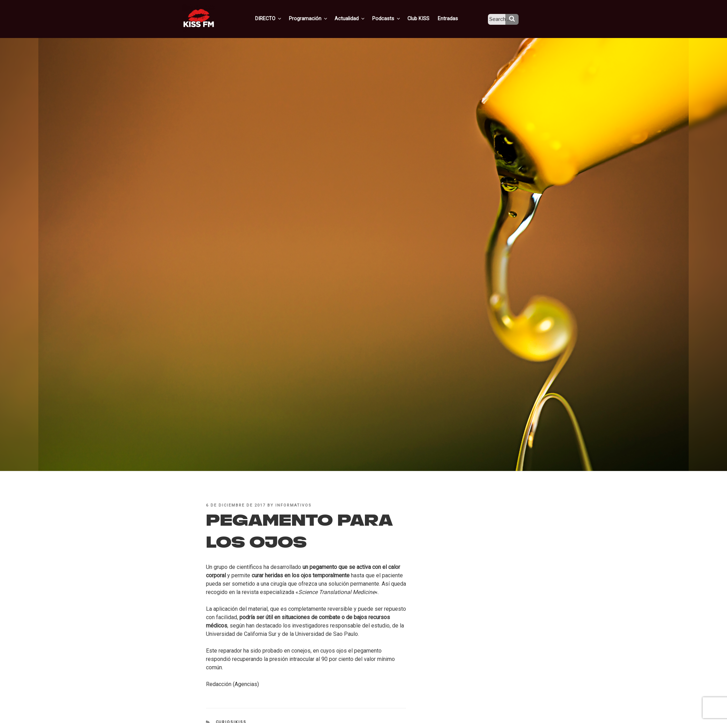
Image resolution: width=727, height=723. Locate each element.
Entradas (452, 18)
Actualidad (358, 18)
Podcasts (393, 18)
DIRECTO (279, 18)
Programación (318, 18)
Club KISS (423, 18)
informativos (293, 505)
